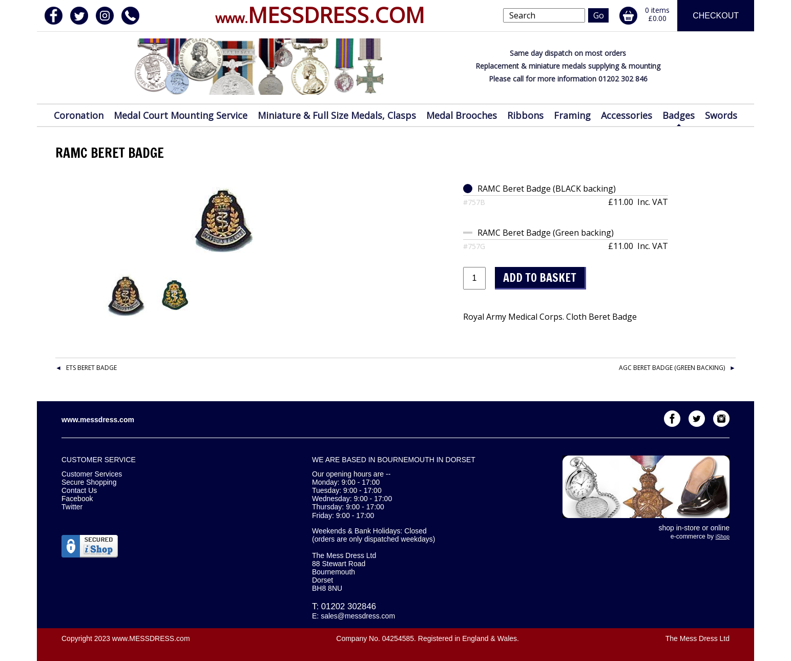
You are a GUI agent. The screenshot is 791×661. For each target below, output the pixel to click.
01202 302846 (348, 606)
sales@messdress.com (358, 616)
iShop (723, 536)
